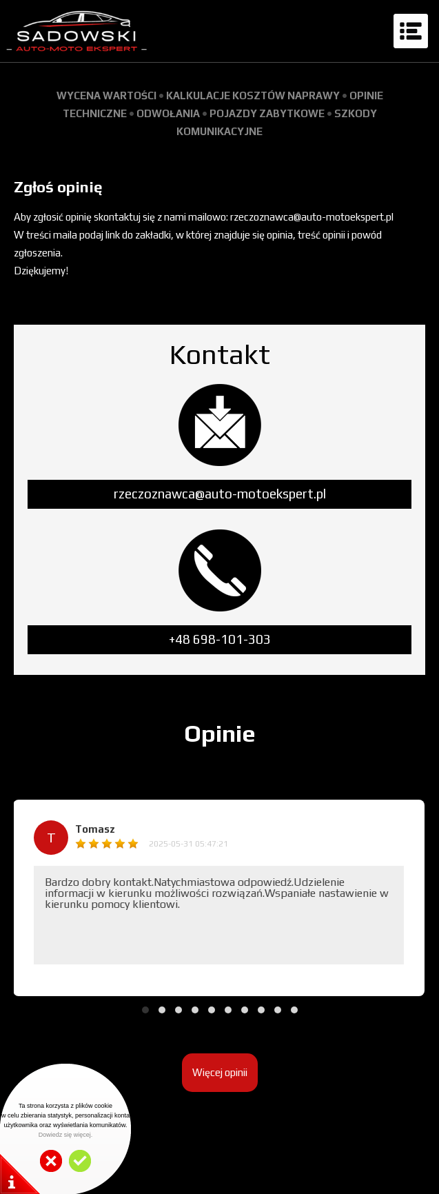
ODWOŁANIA (168, 113)
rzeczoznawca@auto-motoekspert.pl (220, 493)
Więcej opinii (219, 1072)
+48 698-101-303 (220, 639)
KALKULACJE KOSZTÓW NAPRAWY (253, 95)
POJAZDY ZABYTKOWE (267, 113)
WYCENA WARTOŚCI (106, 95)
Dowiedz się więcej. (66, 1134)
